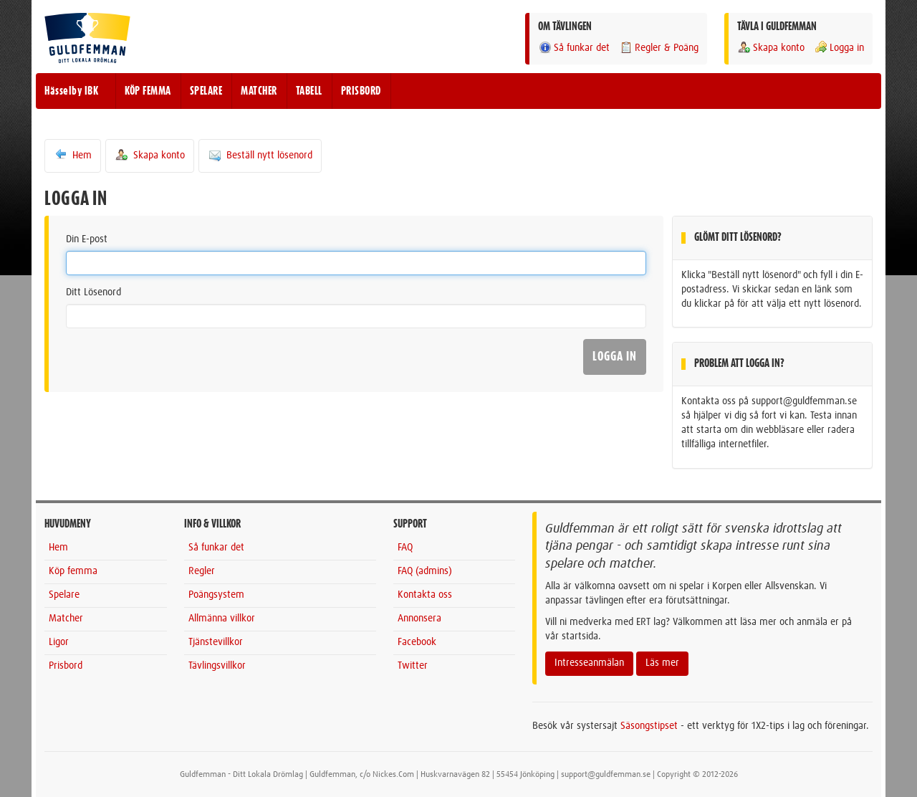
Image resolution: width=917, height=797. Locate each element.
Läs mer (662, 663)
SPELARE (206, 91)
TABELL (309, 91)
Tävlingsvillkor (217, 666)
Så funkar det (574, 47)
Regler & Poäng (658, 47)
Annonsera (419, 619)
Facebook (417, 642)
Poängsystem (216, 595)
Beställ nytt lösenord (260, 155)
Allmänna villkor (221, 619)
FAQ (405, 548)
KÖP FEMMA (148, 91)
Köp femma (73, 571)
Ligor (59, 642)
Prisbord (65, 666)
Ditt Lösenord (93, 292)
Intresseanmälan (589, 663)
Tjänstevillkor (215, 642)
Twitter (413, 666)
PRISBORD (361, 91)
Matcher (66, 619)
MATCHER (259, 91)
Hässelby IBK (71, 91)
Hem (73, 155)
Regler (201, 571)
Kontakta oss (425, 595)
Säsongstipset (649, 726)
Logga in (839, 47)
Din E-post (86, 239)
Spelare (64, 595)
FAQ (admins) (425, 571)
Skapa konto (771, 47)
